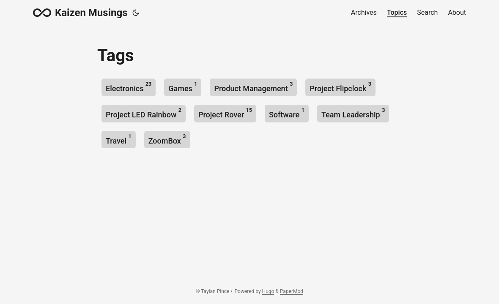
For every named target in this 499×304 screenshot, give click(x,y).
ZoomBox (167, 139)
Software (286, 113)
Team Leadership (353, 113)
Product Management (253, 87)
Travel (119, 139)
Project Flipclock (340, 87)
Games (182, 87)
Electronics (128, 87)
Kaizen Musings (80, 13)
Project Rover (225, 113)
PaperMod (291, 291)
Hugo (268, 291)
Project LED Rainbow (143, 113)
